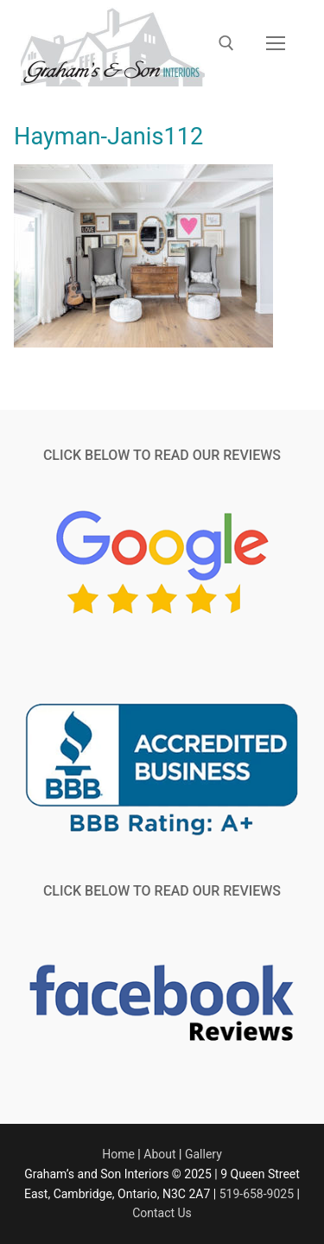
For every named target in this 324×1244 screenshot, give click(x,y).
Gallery (203, 1154)
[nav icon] (275, 43)
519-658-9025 (256, 1194)
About (159, 1154)
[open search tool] (226, 43)
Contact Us (162, 1213)
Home (118, 1154)
